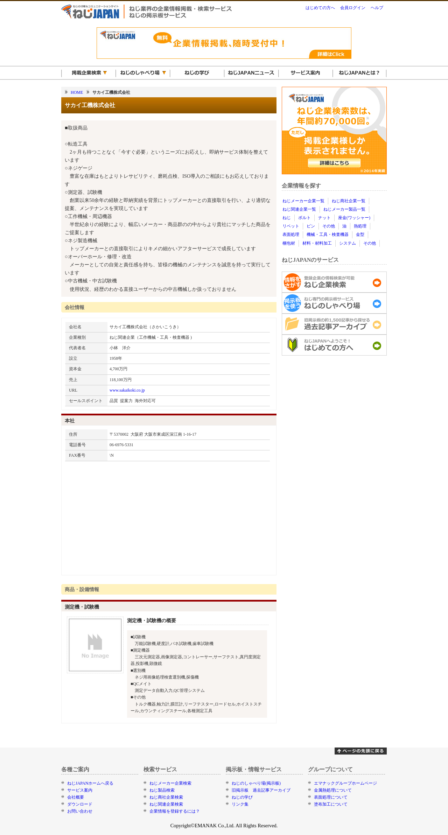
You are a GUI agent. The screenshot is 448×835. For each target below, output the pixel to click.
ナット (324, 217)
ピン (311, 226)
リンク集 (240, 804)
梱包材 (288, 243)
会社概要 (75, 797)
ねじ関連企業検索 (166, 804)
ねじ (286, 217)
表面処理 (290, 234)
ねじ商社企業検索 (166, 797)
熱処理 (360, 226)
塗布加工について (331, 804)
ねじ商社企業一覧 (348, 200)
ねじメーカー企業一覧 (303, 200)
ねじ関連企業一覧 (299, 209)
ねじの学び (242, 797)
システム (347, 243)
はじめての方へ (320, 7)
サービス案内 (79, 790)
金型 (360, 234)
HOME (77, 92)
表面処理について (331, 797)
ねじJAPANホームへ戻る (90, 783)
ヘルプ (377, 7)
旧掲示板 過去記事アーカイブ (261, 790)
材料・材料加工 (317, 243)
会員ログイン (352, 7)
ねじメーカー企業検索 (170, 783)
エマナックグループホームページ (345, 783)
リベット (290, 226)
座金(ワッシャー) (354, 217)
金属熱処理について (333, 790)
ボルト (304, 217)
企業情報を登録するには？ (174, 811)
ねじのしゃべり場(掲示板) (256, 783)
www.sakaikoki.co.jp (127, 390)
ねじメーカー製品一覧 (344, 209)
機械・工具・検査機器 (328, 234)
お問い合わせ (79, 811)
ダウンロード (79, 804)
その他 (328, 226)
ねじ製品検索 (162, 790)
